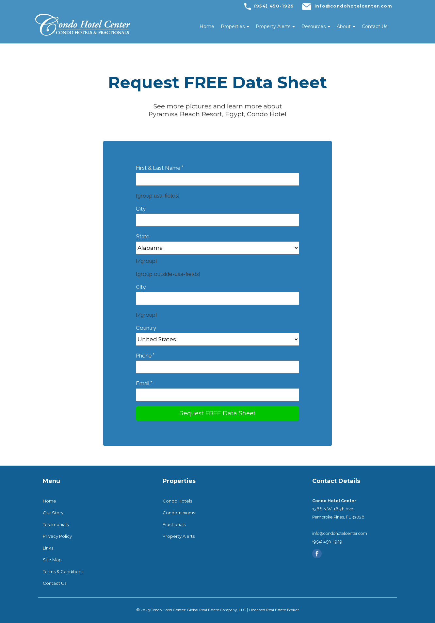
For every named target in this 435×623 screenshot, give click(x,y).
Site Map (52, 559)
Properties (235, 26)
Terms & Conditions (63, 571)
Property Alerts (275, 26)
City (217, 214)
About (346, 26)
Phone (217, 361)
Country (217, 334)
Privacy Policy (57, 536)
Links (48, 548)
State (217, 242)
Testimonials (56, 524)
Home (207, 26)
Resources (315, 26)
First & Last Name (217, 173)
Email (217, 388)
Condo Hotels (177, 500)
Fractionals (174, 524)
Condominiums (179, 512)
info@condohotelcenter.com (353, 5)
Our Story (53, 512)
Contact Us (374, 26)
